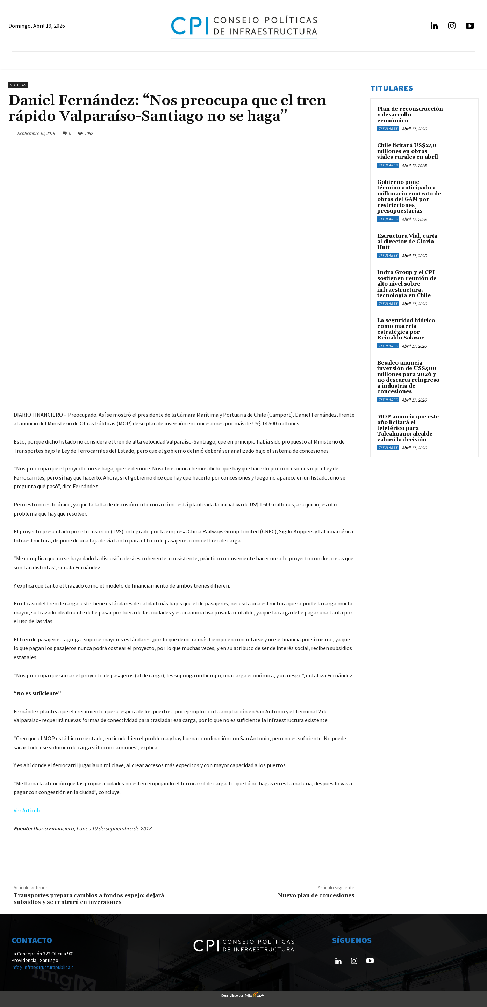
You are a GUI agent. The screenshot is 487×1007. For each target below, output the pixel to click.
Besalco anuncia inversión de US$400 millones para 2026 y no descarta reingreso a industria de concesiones (408, 377)
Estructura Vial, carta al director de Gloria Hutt (407, 242)
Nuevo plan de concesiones (316, 895)
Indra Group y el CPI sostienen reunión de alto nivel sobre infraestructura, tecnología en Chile (406, 284)
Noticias (18, 85)
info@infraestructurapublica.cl (43, 967)
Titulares (388, 128)
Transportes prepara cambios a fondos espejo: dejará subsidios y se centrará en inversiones (89, 899)
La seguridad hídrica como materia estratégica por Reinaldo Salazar (406, 329)
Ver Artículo (28, 810)
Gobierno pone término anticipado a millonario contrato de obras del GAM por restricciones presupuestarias (409, 197)
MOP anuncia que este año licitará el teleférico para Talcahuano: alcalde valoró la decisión (408, 428)
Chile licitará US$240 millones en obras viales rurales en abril (407, 151)
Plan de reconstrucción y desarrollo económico (410, 115)
